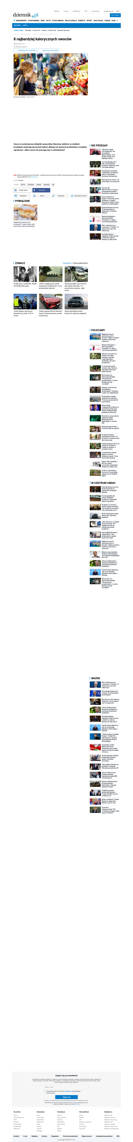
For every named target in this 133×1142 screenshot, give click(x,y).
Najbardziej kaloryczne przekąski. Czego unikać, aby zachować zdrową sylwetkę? (24, 224)
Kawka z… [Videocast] (49, 30)
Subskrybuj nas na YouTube (25, 50)
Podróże (39, 1128)
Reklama (35, 1136)
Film (58, 1126)
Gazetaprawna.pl (19, 1117)
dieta (23, 185)
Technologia (40, 1117)
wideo (39, 185)
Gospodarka (40, 1119)
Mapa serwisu (87, 1136)
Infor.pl (16, 1115)
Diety (25, 25)
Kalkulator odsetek (109, 1124)
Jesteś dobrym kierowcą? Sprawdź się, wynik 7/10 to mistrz (23, 313)
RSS (118, 1136)
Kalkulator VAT (108, 1122)
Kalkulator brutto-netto (111, 1126)
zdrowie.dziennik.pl (26, 34)
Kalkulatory (108, 1112)
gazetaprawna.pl (108, 11)
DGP (86, 11)
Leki (80, 1119)
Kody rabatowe (61, 1117)
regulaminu (67, 1091)
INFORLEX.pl (76, 11)
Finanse (81, 1117)
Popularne (67, 263)
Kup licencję (34, 177)
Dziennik (16, 34)
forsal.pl (66, 11)
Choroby (81, 1124)
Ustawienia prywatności (104, 1136)
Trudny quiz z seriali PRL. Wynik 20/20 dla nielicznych (25, 285)
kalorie (47, 185)
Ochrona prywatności (70, 1136)
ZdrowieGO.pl (95, 11)
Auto (38, 1115)
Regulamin (55, 1136)
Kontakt (16, 1136)
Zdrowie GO (36, 30)
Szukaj (115, 15)
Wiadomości (40, 1122)
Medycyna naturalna (85, 1122)
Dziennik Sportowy (63, 30)
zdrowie (31, 185)
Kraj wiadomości (81, 263)
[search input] (98, 15)
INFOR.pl (56, 11)
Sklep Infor (17, 1128)
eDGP (15, 1119)
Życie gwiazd (61, 1124)
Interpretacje (17, 1126)
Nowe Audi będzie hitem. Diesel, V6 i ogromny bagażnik (75, 312)
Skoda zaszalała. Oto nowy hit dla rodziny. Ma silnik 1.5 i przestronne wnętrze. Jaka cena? (75, 287)
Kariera (44, 1136)
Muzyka (59, 1128)
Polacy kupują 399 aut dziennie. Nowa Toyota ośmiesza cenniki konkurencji (50, 313)
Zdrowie (17, 25)
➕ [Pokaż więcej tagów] (53, 185)
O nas (25, 1136)
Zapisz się (66, 1097)
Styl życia (82, 1128)
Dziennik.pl (40, 1112)
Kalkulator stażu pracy (110, 1119)
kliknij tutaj (77, 1104)
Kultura (59, 1131)
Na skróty (17, 1112)
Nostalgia (28, 30)
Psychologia (82, 1126)
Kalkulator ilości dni (109, 1117)
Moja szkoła (60, 1122)
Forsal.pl (16, 1122)
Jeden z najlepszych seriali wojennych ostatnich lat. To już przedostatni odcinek (50, 286)
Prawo (81, 1115)
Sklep (117, 11)
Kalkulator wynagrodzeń (111, 1128)
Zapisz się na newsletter (48, 50)
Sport (38, 1124)
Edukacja (60, 1119)
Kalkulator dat (108, 1115)
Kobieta (59, 1115)
